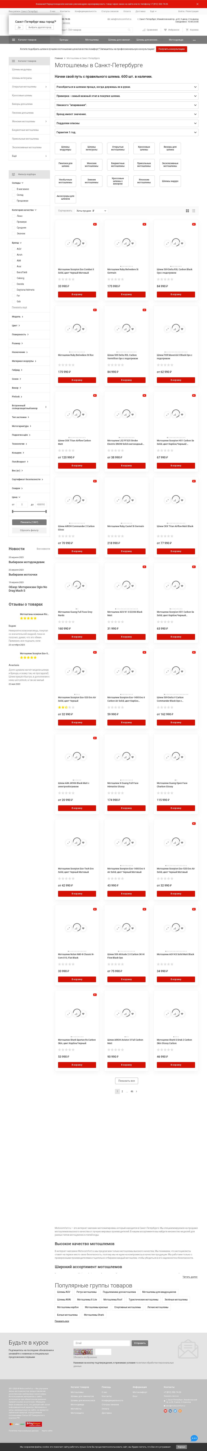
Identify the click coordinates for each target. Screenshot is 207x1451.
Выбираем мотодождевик (27, 562)
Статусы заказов (110, 11)
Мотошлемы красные (96, 1307)
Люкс (19, 216)
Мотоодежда (176, 39)
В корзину (77, 294)
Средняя (21, 227)
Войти (181, 11)
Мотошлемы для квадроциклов (159, 1292)
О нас (52, 11)
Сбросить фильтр (29, 530)
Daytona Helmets (25, 290)
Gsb (19, 301)
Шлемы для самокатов (120, 39)
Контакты (65, 11)
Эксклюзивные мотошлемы (27, 147)
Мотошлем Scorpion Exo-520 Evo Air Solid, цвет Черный (49, 653)
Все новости (43, 548)
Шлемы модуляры (22, 69)
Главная (59, 58)
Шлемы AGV (63, 1292)
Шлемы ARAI (64, 1299)
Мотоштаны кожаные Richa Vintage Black (42, 614)
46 (132, 1091)
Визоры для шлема (22, 104)
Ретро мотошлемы (87, 1292)
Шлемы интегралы (22, 78)
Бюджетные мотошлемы (25, 130)
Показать (26, 522)
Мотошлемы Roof (113, 1299)
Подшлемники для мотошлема (119, 1292)
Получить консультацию (171, 49)
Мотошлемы (92, 39)
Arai (19, 266)
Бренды (64, 39)
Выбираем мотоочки (23, 574)
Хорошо (181, 1447)
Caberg (20, 278)
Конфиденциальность (86, 11)
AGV (19, 249)
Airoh (19, 254)
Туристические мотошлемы (143, 1299)
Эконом (21, 233)
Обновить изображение (85, 1357)
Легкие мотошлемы (157, 1307)
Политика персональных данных (23, 1431)
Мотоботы (76, 1409)
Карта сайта (47, 1431)
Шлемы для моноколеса (149, 39)
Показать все (126, 1080)
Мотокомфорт (140, 1392)
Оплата (127, 11)
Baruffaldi (22, 272)
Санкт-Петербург (29, 11)
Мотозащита (77, 1413)
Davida (20, 284)
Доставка (140, 11)
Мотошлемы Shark (94, 1315)
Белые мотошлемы (67, 1315)
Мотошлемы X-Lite (87, 1299)
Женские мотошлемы (23, 121)
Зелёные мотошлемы (176, 1299)
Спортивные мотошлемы (127, 1307)
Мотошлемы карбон (68, 1307)
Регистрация (192, 11)
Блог (135, 1396)
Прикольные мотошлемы (25, 138)
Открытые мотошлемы (24, 86)
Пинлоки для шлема (22, 112)
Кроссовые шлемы (22, 95)
